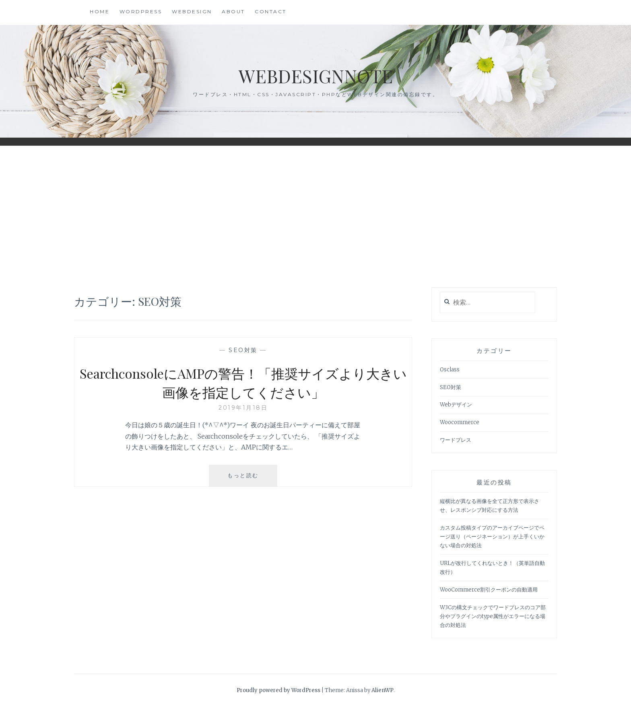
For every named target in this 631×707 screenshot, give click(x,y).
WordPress (141, 11)
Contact (271, 11)
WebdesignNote (315, 75)
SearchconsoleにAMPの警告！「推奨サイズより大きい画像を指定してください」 (243, 382)
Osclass (450, 369)
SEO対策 (243, 350)
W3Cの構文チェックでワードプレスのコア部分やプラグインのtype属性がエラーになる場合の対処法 (493, 616)
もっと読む (252, 478)
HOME (99, 11)
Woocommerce (459, 422)
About (233, 11)
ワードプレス (455, 440)
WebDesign (192, 11)
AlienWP (382, 690)
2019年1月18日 (243, 407)
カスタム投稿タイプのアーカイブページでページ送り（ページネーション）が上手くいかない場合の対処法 (492, 536)
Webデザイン (456, 404)
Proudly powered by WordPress (278, 690)
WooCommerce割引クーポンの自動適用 (489, 589)
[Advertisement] (315, 217)
